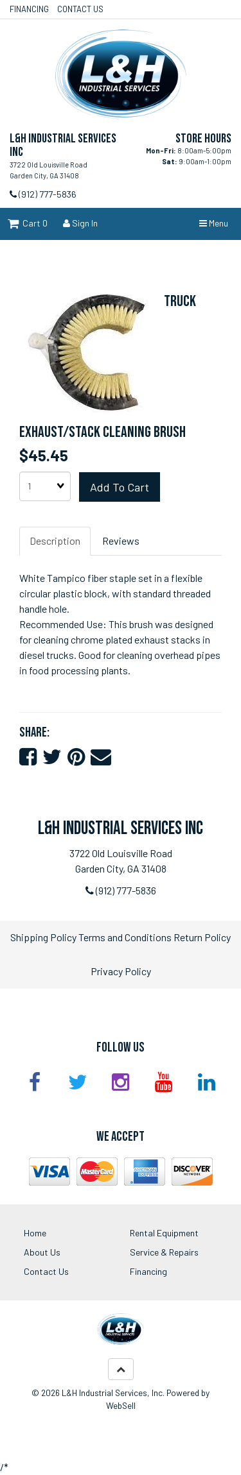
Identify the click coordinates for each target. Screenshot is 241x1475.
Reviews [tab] (120, 540)
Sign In (80, 222)
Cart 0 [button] (28, 222)
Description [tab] (55, 540)
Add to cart (119, 487)
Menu (213, 222)
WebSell (121, 1405)
